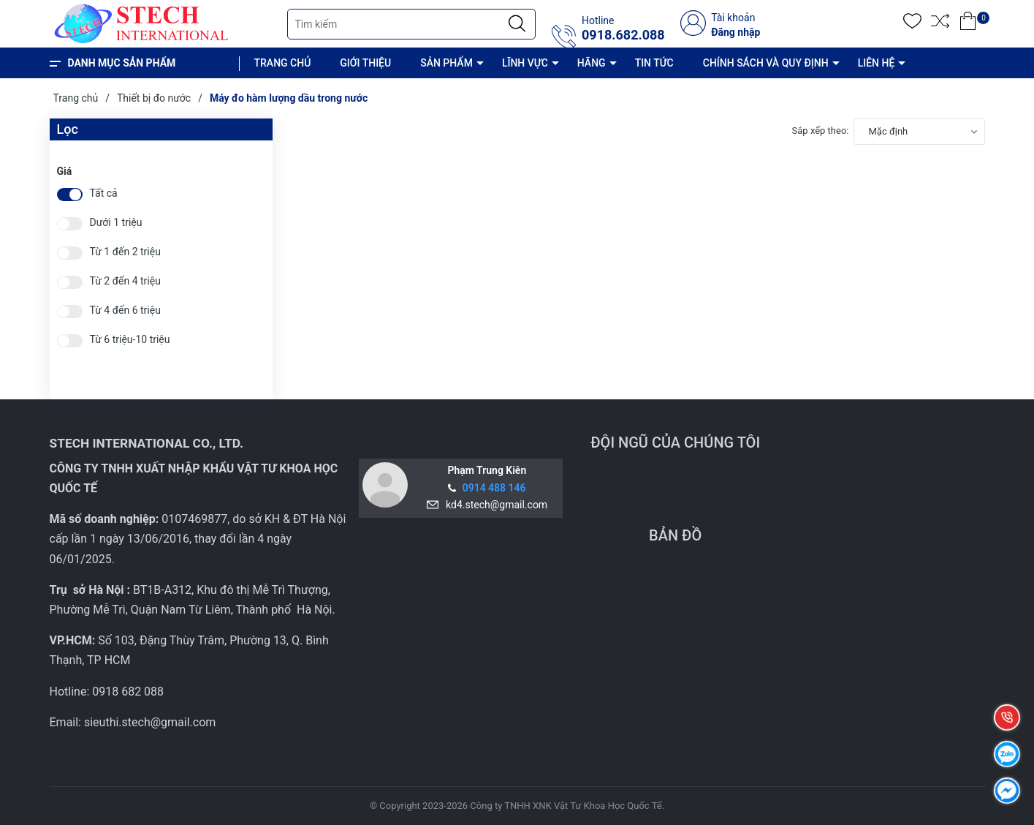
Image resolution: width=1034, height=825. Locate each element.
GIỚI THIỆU (365, 63)
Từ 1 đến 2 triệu (125, 251)
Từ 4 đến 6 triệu (125, 310)
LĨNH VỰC (525, 63)
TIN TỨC (654, 63)
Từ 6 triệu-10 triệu (130, 339)
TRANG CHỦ (282, 63)
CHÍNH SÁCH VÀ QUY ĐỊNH (766, 63)
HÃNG (591, 63)
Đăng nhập (735, 32)
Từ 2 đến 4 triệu (125, 281)
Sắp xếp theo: (820, 130)
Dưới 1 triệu (116, 222)
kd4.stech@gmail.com (494, 505)
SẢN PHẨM (446, 63)
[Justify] (517, 24)
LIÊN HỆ (876, 63)
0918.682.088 (623, 35)
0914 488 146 (494, 488)
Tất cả (104, 193)
